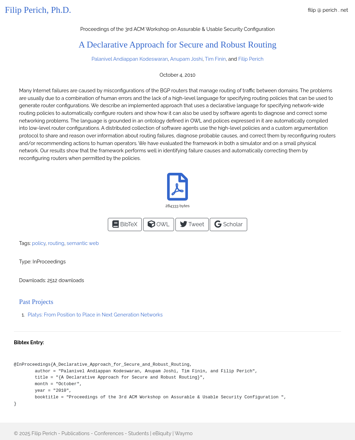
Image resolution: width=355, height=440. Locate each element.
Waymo (184, 433)
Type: (25, 261)
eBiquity (162, 433)
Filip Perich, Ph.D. (38, 10)
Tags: (25, 243)
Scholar (228, 224)
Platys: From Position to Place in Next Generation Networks (95, 315)
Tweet (192, 224)
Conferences (109, 433)
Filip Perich (44, 433)
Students (138, 433)
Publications (75, 433)
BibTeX (124, 224)
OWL (159, 224)
